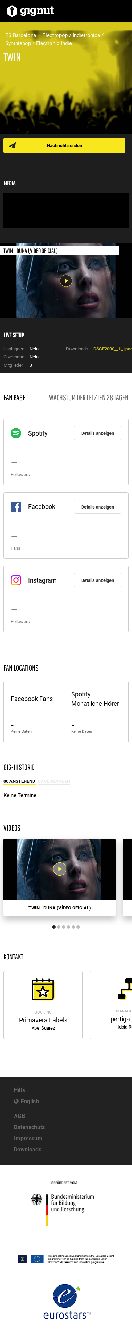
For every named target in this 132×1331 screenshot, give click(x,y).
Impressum (28, 1138)
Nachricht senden (64, 145)
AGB (19, 1116)
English (30, 1101)
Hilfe (20, 1090)
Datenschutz (29, 1127)
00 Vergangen (54, 781)
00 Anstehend (19, 781)
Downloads (27, 1149)
